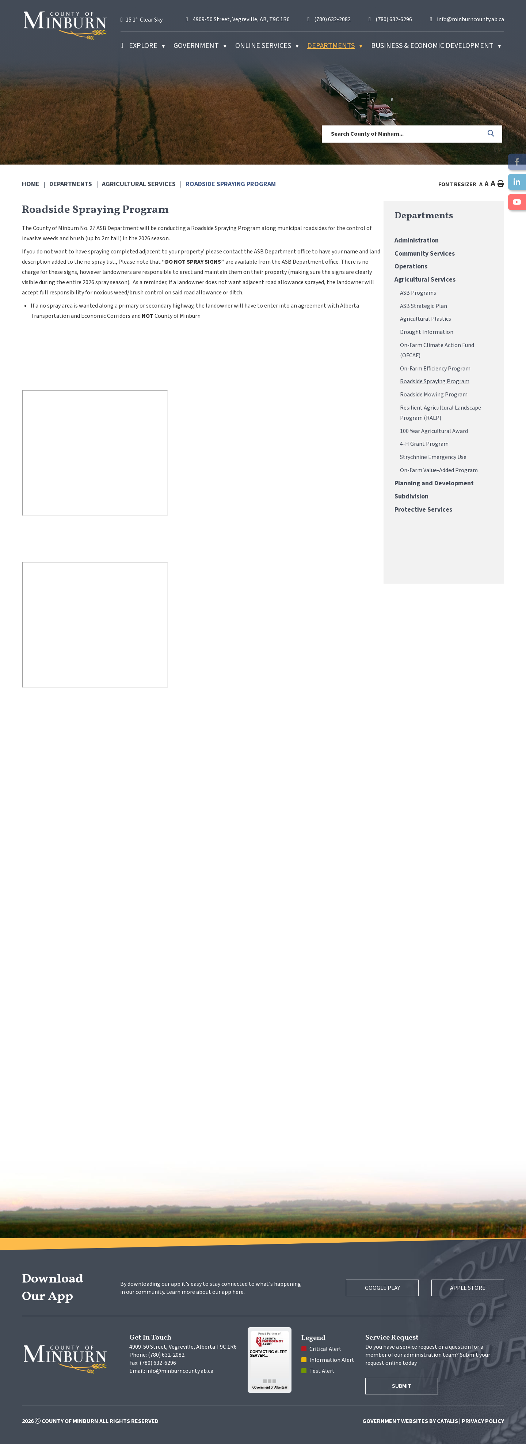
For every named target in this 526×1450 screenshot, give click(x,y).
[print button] (501, 184)
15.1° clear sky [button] (144, 20)
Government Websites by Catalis (410, 1427)
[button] (491, 134)
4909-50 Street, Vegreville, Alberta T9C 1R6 (183, 1353)
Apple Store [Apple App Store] (463, 1294)
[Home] (122, 46)
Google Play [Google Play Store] (369, 1294)
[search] (402, 133)
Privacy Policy (483, 1427)
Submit (406, 1392)
